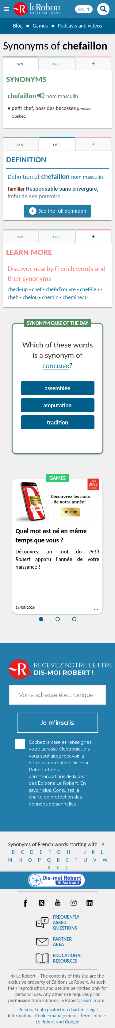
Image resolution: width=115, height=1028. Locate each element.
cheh (13, 297)
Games (40, 25)
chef (36, 289)
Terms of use (93, 1016)
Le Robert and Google (57, 1022)
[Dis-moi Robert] (57, 880)
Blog (17, 25)
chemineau (75, 297)
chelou (30, 297)
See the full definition (62, 210)
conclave (56, 365)
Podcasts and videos (80, 25)
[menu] (7, 9)
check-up (18, 289)
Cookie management (56, 1016)
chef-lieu (89, 289)
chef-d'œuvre (61, 289)
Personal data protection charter (51, 1009)
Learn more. (93, 1000)
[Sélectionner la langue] (84, 9)
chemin (50, 297)
